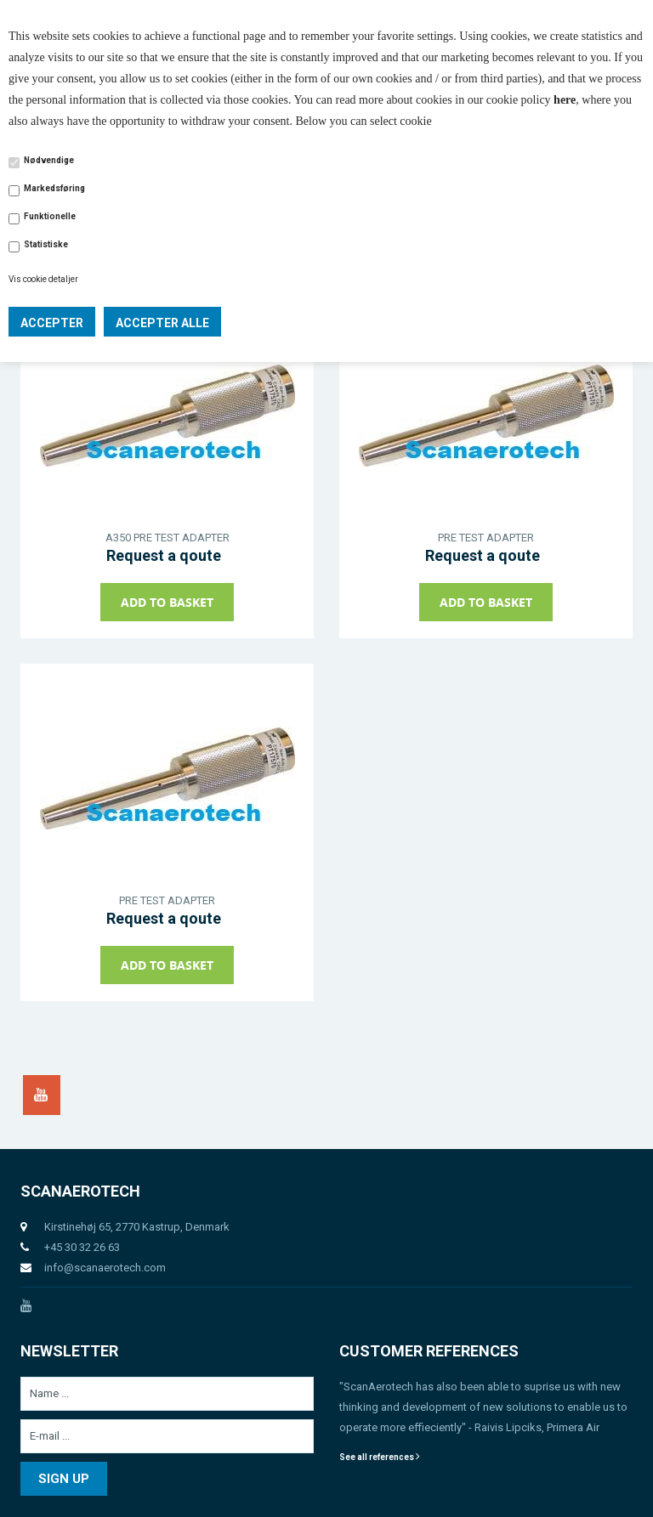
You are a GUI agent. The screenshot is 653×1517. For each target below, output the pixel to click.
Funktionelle (50, 216)
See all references (379, 1457)
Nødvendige (49, 160)
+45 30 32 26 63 (82, 1247)
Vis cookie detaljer (43, 279)
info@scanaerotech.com (105, 1267)
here (565, 99)
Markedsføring (54, 188)
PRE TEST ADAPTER (486, 537)
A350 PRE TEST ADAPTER (167, 537)
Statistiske (46, 244)
